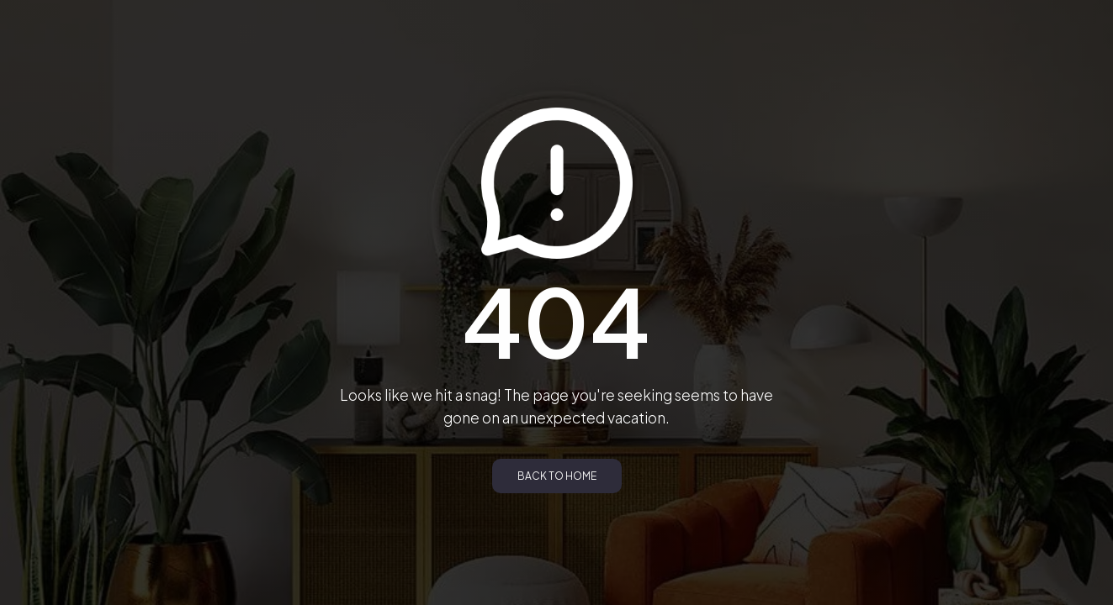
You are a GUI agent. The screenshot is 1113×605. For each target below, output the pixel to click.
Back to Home (556, 476)
